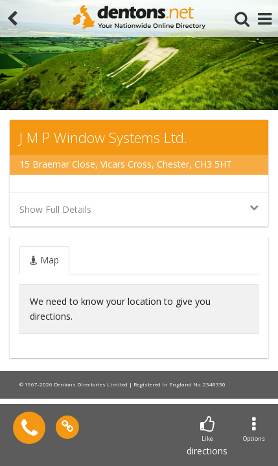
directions (207, 436)
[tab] (44, 260)
